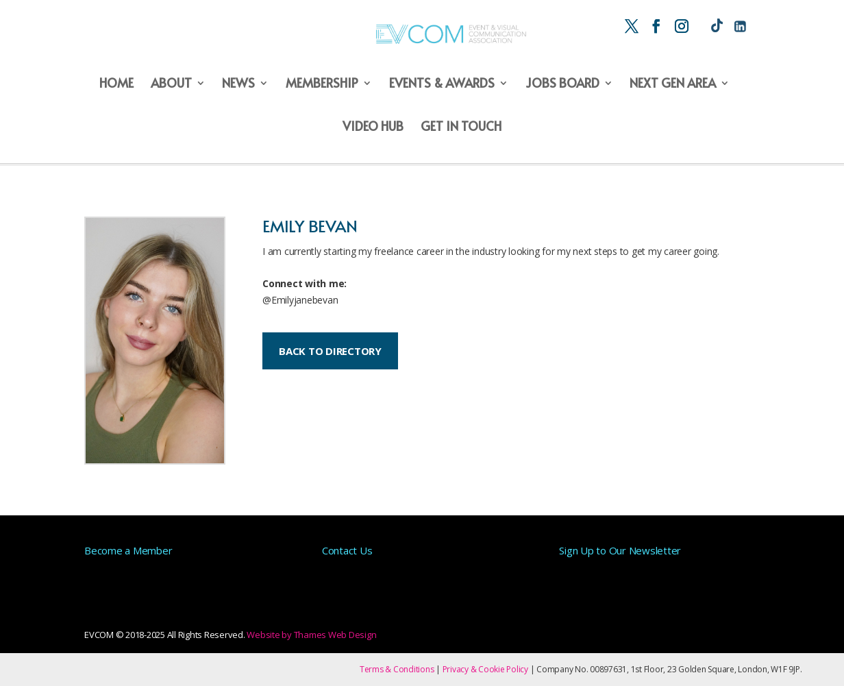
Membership (322, 84)
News (238, 84)
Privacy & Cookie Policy (485, 669)
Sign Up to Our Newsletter (620, 550)
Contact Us (347, 550)
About (171, 84)
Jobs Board (562, 84)
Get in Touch (461, 127)
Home (116, 84)
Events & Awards (442, 84)
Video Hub (373, 127)
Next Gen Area (673, 84)
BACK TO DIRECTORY (330, 351)
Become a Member (128, 550)
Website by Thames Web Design (311, 634)
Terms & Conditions (397, 669)
